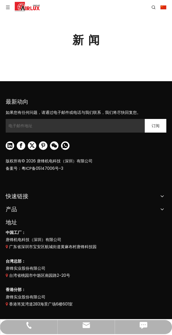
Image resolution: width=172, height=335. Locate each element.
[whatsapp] (65, 145)
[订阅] (155, 126)
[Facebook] (21, 145)
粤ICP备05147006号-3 (42, 168)
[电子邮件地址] (74, 126)
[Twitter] (32, 145)
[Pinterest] (43, 145)
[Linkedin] (10, 145)
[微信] (54, 145)
